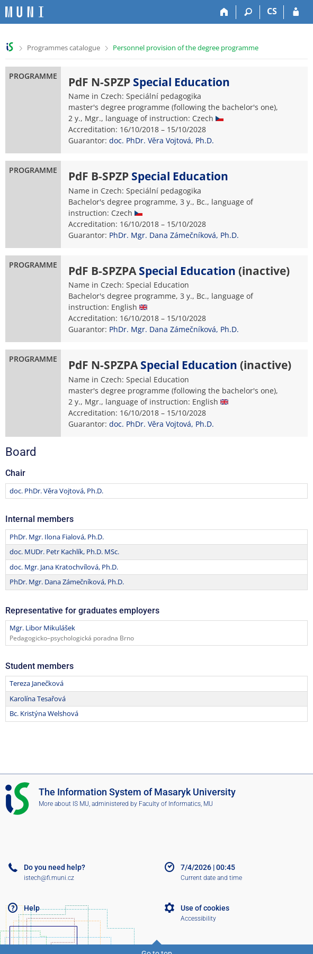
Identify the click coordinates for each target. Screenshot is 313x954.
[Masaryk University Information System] (24, 12)
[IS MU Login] (296, 12)
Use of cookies (205, 908)
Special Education (181, 82)
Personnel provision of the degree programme (185, 47)
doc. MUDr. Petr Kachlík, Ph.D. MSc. (64, 551)
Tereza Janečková (37, 683)
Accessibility (198, 918)
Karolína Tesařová (38, 698)
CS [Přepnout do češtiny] (272, 11)
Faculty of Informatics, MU (176, 804)
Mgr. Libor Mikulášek (42, 627)
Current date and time (211, 878)
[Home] (224, 12)
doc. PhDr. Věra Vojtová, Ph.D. (161, 140)
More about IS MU (64, 804)
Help (32, 908)
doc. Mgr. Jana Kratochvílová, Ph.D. (64, 567)
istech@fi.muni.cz (49, 878)
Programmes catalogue (63, 47)
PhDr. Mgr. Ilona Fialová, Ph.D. (57, 537)
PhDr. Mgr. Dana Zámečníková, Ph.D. (174, 235)
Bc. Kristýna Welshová (44, 713)
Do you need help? (54, 867)
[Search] (248, 12)
